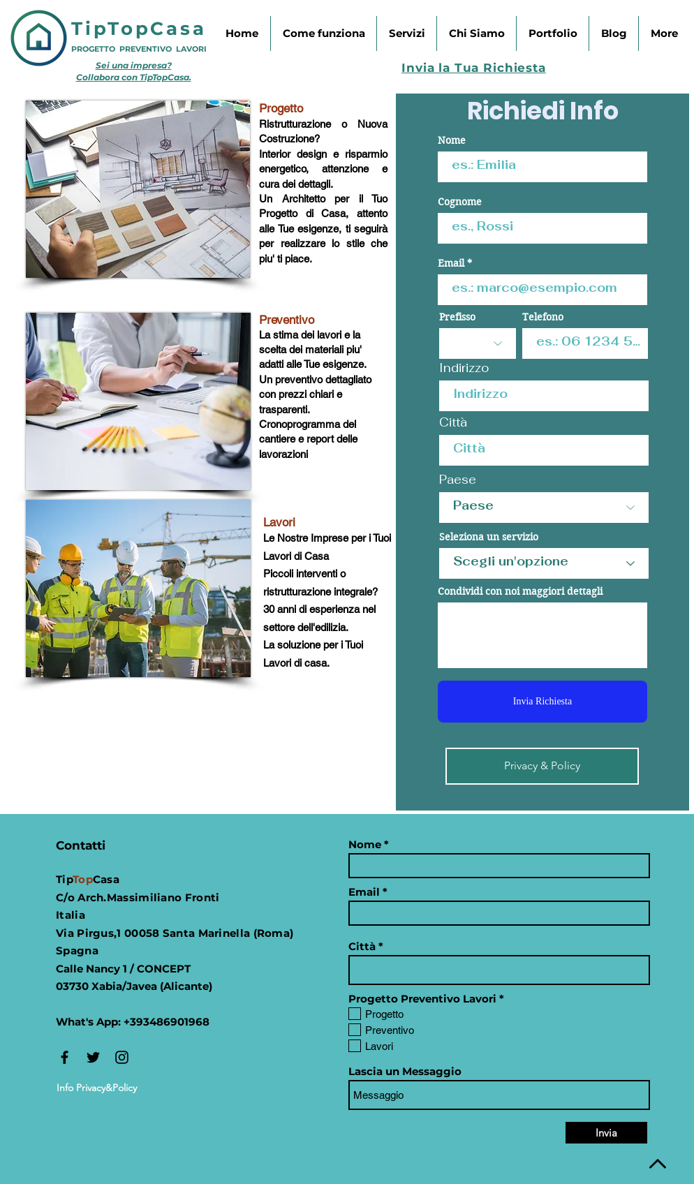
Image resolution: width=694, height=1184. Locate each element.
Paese (457, 480)
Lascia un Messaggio (405, 1071)
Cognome (460, 202)
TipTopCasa (139, 28)
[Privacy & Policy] (542, 766)
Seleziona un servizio (488, 537)
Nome (452, 140)
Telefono (542, 317)
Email (451, 263)
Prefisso (457, 317)
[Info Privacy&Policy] (97, 1088)
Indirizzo (464, 368)
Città (453, 423)
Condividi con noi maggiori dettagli (520, 591)
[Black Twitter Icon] (93, 1057)
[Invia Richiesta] (542, 702)
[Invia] (606, 1133)
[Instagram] (122, 1057)
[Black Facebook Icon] (64, 1057)
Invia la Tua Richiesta (473, 68)
